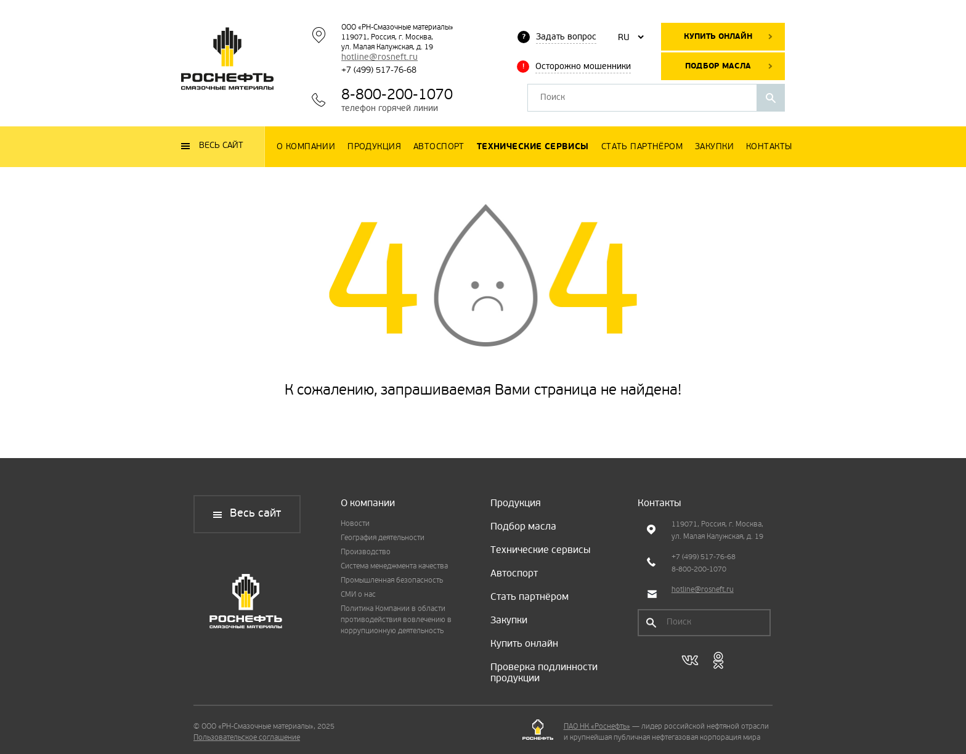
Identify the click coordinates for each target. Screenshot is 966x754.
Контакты (659, 504)
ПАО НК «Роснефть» (597, 727)
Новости (355, 524)
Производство (366, 552)
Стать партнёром (529, 597)
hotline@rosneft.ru (379, 57)
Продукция (515, 504)
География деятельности (382, 538)
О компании (368, 504)
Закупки (508, 621)
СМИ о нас (358, 595)
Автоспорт (514, 574)
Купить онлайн (718, 37)
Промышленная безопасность (392, 580)
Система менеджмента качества (394, 566)
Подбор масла (718, 66)
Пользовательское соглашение (246, 738)
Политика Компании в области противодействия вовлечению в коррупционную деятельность (396, 620)
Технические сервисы (540, 550)
